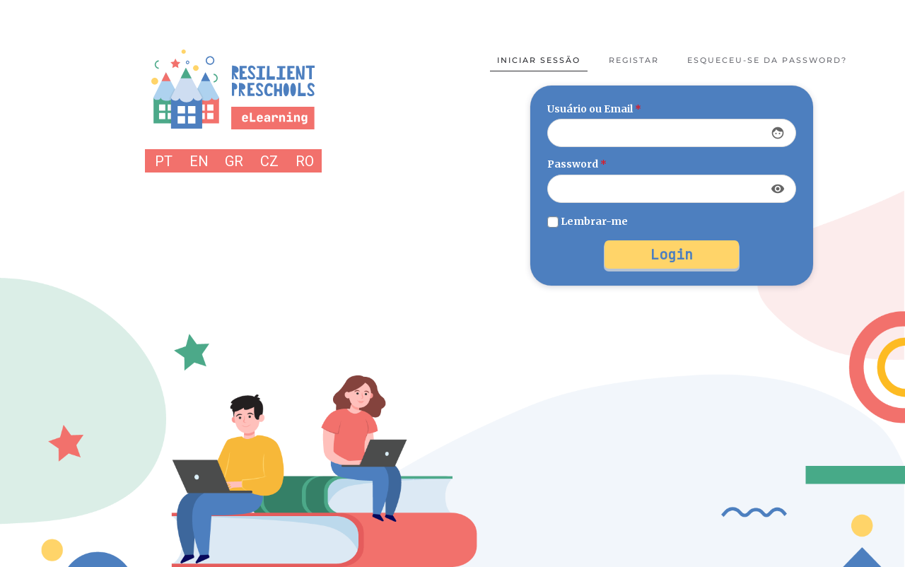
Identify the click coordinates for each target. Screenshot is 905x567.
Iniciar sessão (538, 60)
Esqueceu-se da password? (767, 60)
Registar (634, 60)
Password (577, 164)
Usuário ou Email (594, 109)
